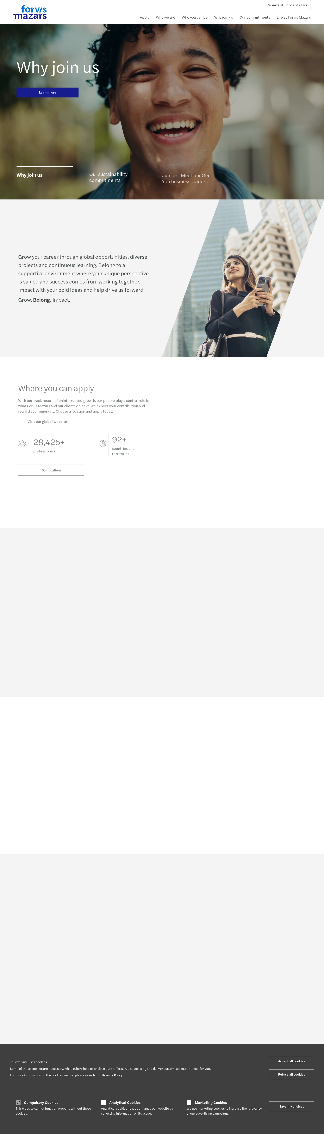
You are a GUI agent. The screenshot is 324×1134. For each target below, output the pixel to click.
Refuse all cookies (291, 1074)
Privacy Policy (112, 1075)
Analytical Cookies (125, 1102)
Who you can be (195, 17)
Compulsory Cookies (41, 1102)
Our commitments (254, 17)
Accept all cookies (291, 1061)
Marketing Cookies (211, 1102)
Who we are (165, 17)
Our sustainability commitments (108, 179)
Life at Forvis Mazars (294, 17)
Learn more (47, 92)
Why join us (223, 17)
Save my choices (291, 1106)
